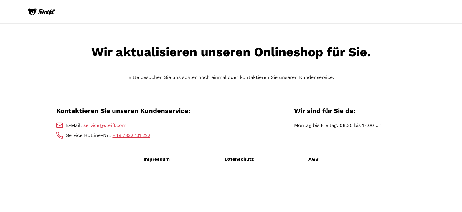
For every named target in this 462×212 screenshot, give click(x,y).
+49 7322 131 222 (131, 135)
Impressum (156, 159)
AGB (313, 159)
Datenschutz (239, 159)
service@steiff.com (104, 125)
